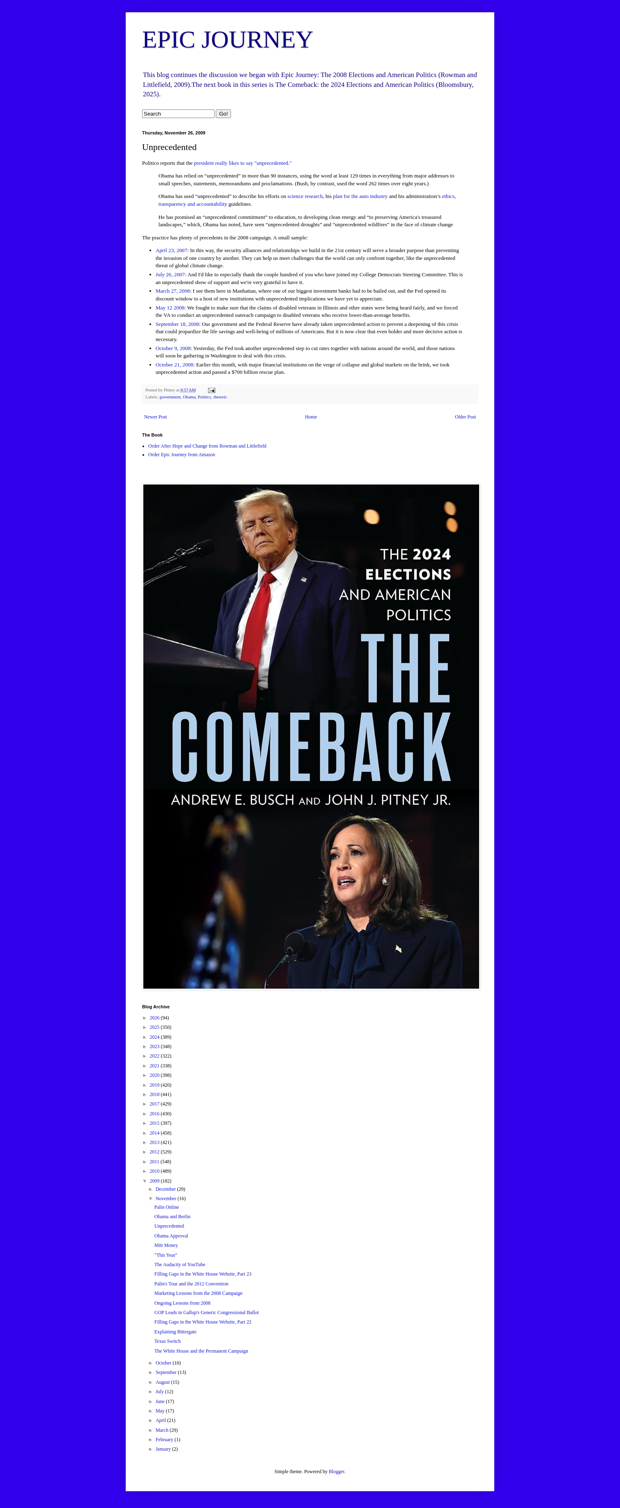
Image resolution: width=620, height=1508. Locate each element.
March (163, 1430)
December (166, 1189)
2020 (155, 1075)
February (165, 1439)
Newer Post (155, 417)
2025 (155, 1027)
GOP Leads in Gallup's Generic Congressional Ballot (206, 1312)
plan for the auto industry (360, 196)
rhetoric (220, 396)
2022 (155, 1056)
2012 (155, 1152)
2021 (155, 1066)
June (161, 1401)
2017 (155, 1104)
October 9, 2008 (173, 348)
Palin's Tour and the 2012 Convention (191, 1284)
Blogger (336, 1471)
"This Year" (165, 1255)
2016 (155, 1114)
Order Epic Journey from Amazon (181, 454)
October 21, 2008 (174, 365)
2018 (155, 1094)
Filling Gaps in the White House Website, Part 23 (202, 1274)
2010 (155, 1171)
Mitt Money (166, 1245)
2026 (155, 1018)
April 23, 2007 (171, 250)
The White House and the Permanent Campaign (201, 1351)
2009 (155, 1181)
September (167, 1372)
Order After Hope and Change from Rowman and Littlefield (207, 446)
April (161, 1420)
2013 (155, 1142)
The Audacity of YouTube (179, 1264)
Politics (204, 396)
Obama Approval (171, 1236)
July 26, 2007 (170, 274)
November (167, 1198)
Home (311, 417)
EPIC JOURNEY (227, 39)
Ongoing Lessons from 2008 (182, 1303)
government (170, 396)
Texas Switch (167, 1341)
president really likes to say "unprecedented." (243, 163)
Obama (189, 396)
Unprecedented (169, 1226)
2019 (155, 1085)
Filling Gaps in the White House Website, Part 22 (202, 1322)
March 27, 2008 (173, 291)
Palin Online (166, 1207)
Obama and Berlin (172, 1216)
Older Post (465, 417)
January (164, 1449)
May (161, 1411)
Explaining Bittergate (175, 1332)
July (160, 1391)
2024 (155, 1037)
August (163, 1382)
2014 (155, 1133)
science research (305, 196)
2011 (155, 1162)
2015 (155, 1123)
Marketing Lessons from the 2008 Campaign (198, 1293)
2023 (155, 1046)
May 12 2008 (170, 308)
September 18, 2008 (177, 324)
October (164, 1363)
